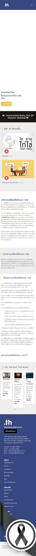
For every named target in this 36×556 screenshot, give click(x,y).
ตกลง (18, 552)
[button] (15, 409)
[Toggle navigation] (31, 5)
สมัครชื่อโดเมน (10, 431)
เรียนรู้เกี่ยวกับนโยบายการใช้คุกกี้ (22, 548)
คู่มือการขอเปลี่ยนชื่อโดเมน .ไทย (14, 355)
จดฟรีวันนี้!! (6, 104)
